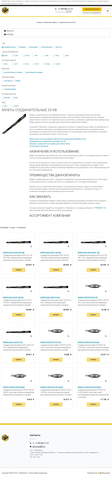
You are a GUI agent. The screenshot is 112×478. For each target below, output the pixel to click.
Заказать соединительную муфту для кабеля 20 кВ (50, 144)
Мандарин (104, 473)
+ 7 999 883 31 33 (99, 208)
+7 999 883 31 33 (42, 443)
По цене (12, 227)
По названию (21, 227)
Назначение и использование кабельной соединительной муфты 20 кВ (58, 139)
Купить (19, 270)
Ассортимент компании (39, 146)
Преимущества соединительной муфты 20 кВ (47, 141)
